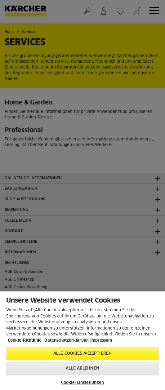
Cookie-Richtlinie (25, 341)
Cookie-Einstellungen (82, 383)
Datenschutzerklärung (66, 341)
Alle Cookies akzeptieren (82, 354)
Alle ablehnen (82, 368)
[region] (82, 340)
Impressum (101, 341)
